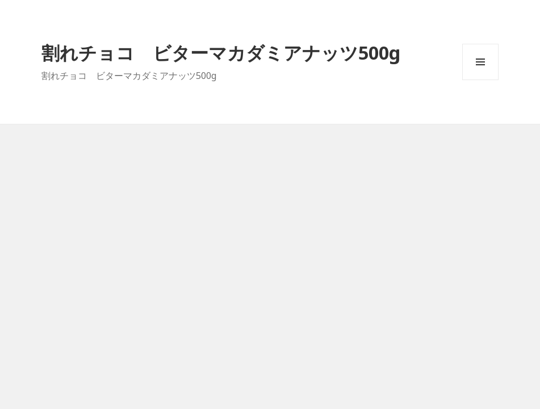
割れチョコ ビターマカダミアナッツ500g (220, 52)
